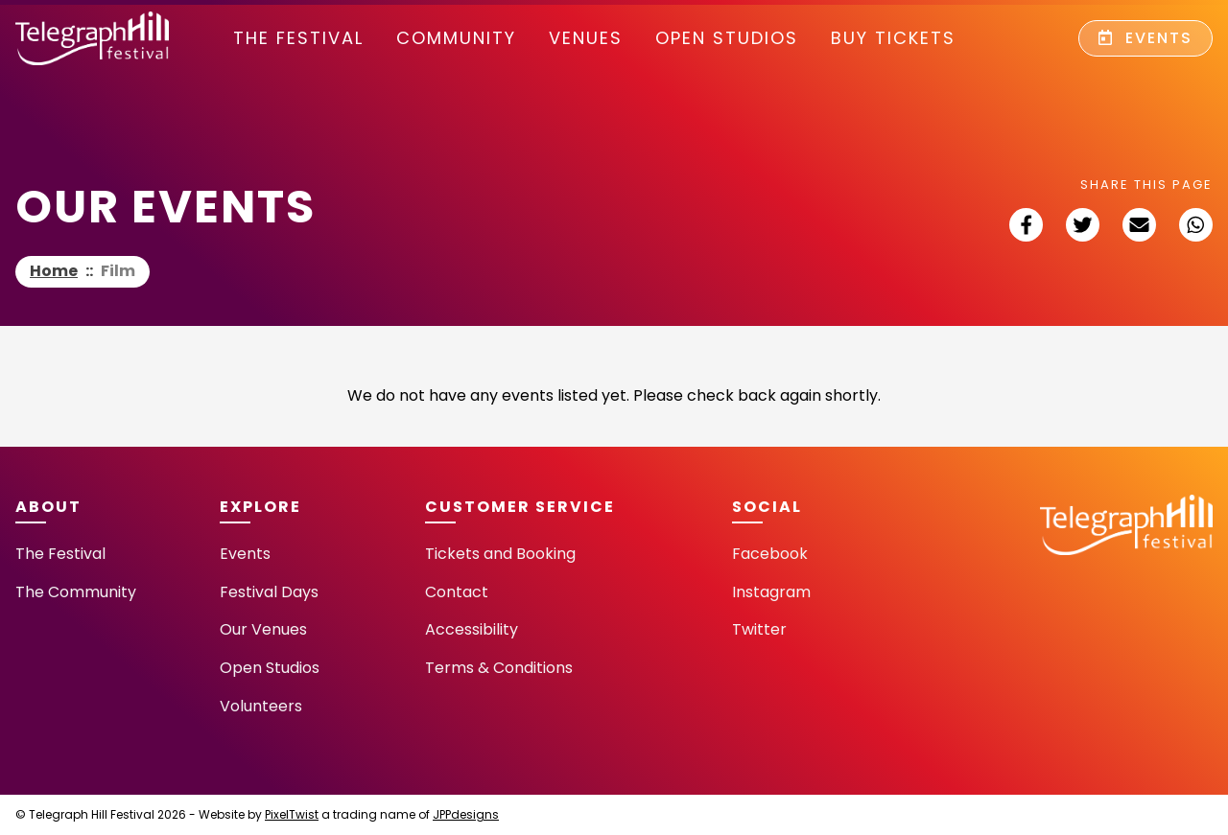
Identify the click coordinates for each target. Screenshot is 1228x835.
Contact (456, 592)
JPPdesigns (466, 814)
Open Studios (726, 38)
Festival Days (269, 592)
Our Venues (263, 629)
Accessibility (471, 629)
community (456, 38)
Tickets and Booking (500, 554)
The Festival (298, 38)
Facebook (770, 554)
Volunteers (261, 706)
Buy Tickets (893, 38)
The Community (75, 592)
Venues (586, 38)
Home (54, 271)
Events (1145, 38)
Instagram (771, 592)
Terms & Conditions (499, 668)
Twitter (759, 629)
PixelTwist (292, 814)
